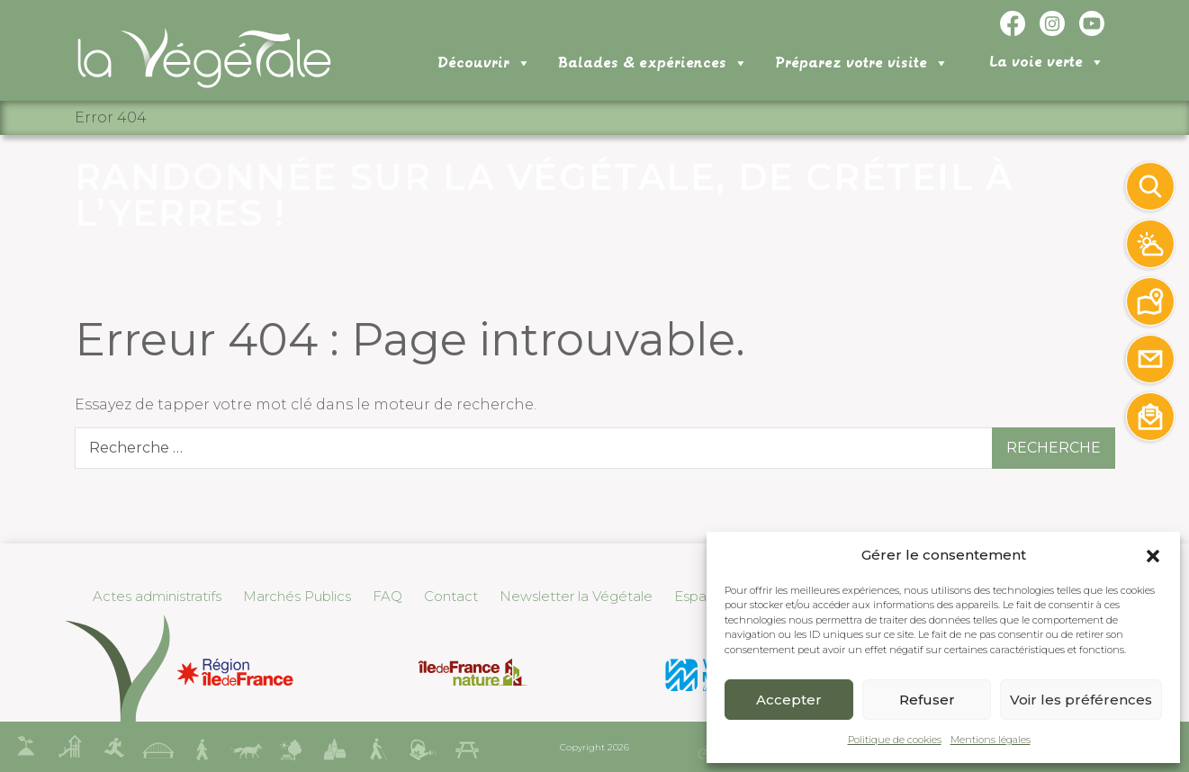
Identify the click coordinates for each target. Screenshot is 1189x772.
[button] (1153, 555)
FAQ (387, 596)
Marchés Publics (297, 596)
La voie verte (1046, 62)
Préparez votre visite (862, 63)
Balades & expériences (653, 63)
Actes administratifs (157, 596)
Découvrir (484, 63)
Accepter (789, 699)
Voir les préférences (1081, 699)
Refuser (927, 699)
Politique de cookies (894, 739)
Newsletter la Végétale (576, 596)
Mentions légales (990, 739)
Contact (451, 596)
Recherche (1053, 447)
